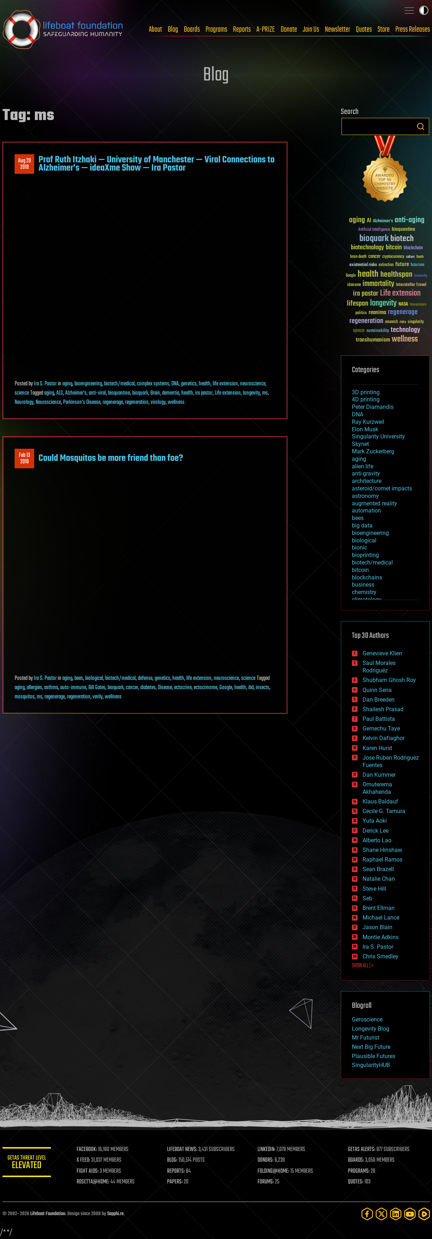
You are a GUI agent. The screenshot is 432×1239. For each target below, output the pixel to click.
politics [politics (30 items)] (361, 313)
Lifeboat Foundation (47, 1214)
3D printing (366, 392)
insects (262, 687)
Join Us (311, 29)
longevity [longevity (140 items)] (383, 303)
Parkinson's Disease (81, 402)
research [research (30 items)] (391, 322)
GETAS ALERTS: (362, 1149)
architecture (366, 481)
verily (98, 697)
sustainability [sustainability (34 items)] (377, 331)
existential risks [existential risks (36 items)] (363, 265)
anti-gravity (366, 473)
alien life (362, 466)
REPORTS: (177, 1171)
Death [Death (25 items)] (419, 257)
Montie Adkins (381, 937)
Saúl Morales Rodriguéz (379, 667)
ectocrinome (205, 687)
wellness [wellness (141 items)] (405, 339)
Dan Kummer (379, 774)
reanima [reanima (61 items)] (377, 312)
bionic (359, 547)
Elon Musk (365, 429)
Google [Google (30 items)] (351, 276)
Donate (289, 29)
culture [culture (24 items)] (410, 257)
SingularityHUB (371, 1065)
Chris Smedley (381, 956)
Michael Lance (381, 917)
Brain (155, 393)
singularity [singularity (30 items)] (416, 322)
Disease (165, 687)
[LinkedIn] (395, 1214)
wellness (176, 402)
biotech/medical (119, 384)
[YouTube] (410, 1214)
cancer (132, 687)
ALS (59, 393)
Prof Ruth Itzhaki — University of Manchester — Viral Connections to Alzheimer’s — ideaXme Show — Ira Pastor (156, 164)
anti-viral (97, 393)
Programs (216, 29)
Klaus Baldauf (380, 801)
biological (94, 678)
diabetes (148, 687)
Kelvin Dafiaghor (384, 738)
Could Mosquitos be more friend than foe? (110, 458)
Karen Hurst (377, 748)
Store (384, 29)
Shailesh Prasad (383, 709)
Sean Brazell (378, 869)
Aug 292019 (24, 164)
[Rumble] (424, 1214)
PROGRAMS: (359, 1171)
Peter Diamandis (373, 407)
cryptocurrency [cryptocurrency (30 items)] (393, 257)
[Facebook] (367, 1214)
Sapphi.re (115, 1214)
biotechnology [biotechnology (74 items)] (367, 247)
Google (225, 687)
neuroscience (252, 384)
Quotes (364, 29)
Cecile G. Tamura (384, 811)
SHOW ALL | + (363, 965)
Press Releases (412, 29)
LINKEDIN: (267, 1149)
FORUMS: (266, 1182)
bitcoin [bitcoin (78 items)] (394, 247)
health (204, 384)
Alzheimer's (76, 393)
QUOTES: (356, 1182)
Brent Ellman (379, 908)
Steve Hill (374, 888)
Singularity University (378, 436)
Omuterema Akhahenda (377, 788)
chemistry (364, 592)
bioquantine (119, 393)
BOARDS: (356, 1160)
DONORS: (266, 1160)
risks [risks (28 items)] (403, 322)
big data (362, 525)
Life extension (228, 393)
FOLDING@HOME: (274, 1171)
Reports (242, 29)
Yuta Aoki (375, 820)
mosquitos (25, 697)
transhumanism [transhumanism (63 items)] (373, 340)
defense (145, 678)
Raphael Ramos (382, 859)
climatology (366, 599)
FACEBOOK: (88, 1149)
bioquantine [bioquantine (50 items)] (403, 229)
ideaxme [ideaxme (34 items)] (354, 285)
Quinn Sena (377, 690)
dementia (170, 393)
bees (78, 678)
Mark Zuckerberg (373, 451)
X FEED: (85, 1160)
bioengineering (88, 384)
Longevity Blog (370, 1028)
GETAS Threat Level (27, 1163)
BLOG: (173, 1160)
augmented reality (374, 503)
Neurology (24, 402)
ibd (251, 687)
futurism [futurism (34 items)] (417, 265)
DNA (175, 384)
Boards (192, 29)
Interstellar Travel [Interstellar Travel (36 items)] (411, 285)
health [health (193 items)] (368, 274)
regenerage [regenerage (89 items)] (403, 312)
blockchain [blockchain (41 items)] (413, 248)
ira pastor (204, 393)
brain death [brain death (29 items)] (358, 257)
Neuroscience (48, 402)
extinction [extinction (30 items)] (386, 265)
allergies (34, 687)
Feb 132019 (24, 458)
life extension (225, 384)
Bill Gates (96, 687)
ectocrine (183, 687)
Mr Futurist (365, 1037)
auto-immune (73, 687)
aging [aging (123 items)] (357, 220)
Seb (367, 898)
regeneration (137, 402)
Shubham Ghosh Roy (389, 680)
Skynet (360, 444)
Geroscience (367, 1019)
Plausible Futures (373, 1056)
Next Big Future (371, 1046)
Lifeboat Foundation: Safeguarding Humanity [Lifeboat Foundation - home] (63, 29)
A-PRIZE (265, 29)
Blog (173, 29)
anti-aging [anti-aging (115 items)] (410, 220)
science (22, 393)
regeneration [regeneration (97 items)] (366, 321)
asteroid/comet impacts (382, 488)
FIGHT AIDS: (89, 1171)
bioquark (140, 393)
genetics (189, 384)
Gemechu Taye (381, 728)
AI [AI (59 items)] (369, 221)
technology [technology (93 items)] (405, 330)
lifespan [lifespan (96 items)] (357, 304)
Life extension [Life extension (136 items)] (400, 293)
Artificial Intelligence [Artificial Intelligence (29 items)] (374, 230)
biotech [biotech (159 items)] (402, 239)
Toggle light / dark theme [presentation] (423, 10)
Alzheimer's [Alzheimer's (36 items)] (383, 221)
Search (420, 126)
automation (366, 510)
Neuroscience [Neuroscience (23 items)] (418, 305)
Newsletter (337, 29)
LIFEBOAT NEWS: (183, 1149)
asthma (51, 687)
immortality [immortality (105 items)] (378, 284)
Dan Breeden (379, 699)
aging (67, 384)
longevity (251, 393)
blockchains (367, 577)
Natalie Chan (379, 878)
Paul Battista (379, 718)
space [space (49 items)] (359, 330)
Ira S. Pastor (45, 384)
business (363, 584)
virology (158, 402)
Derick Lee (376, 830)
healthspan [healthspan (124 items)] (396, 274)
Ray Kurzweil (368, 421)
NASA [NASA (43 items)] (403, 304)
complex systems (153, 384)
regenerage (113, 402)
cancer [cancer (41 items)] (374, 257)
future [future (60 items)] (402, 264)
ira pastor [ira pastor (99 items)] (365, 294)
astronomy (365, 496)
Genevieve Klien (382, 653)
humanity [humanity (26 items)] (420, 276)
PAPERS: (176, 1182)
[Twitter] (381, 1214)
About (155, 29)
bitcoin (360, 570)
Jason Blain (377, 927)
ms (265, 393)
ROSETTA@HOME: (94, 1182)
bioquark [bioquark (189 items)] (374, 239)
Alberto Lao (377, 840)
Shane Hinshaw (382, 850)
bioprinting (365, 555)
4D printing (366, 399)
